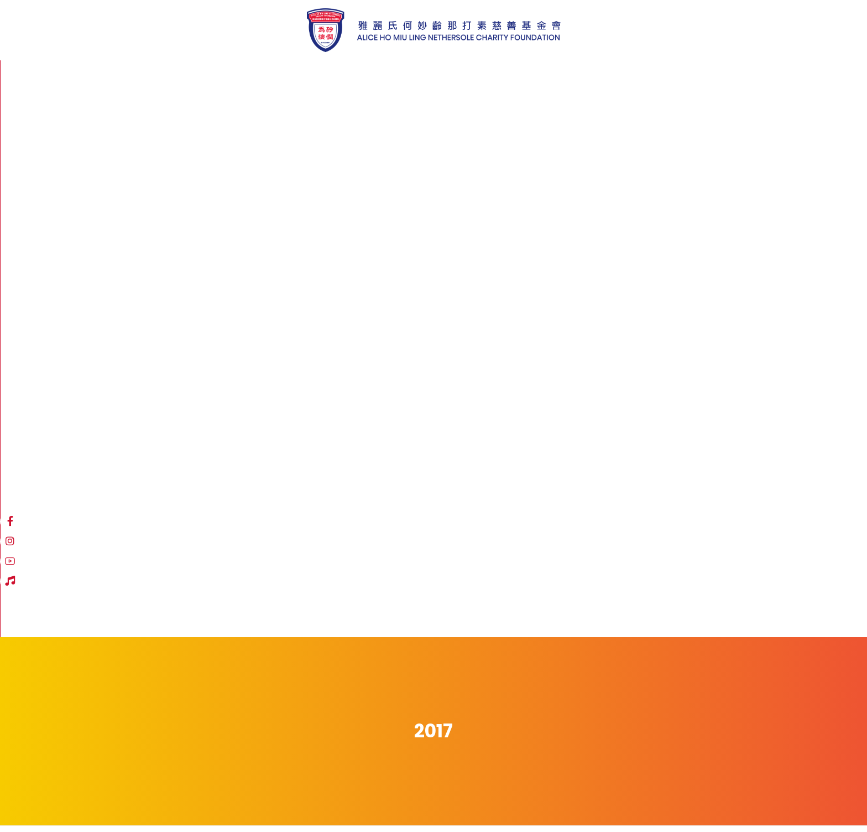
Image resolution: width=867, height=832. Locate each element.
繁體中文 (665, 77)
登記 (566, 737)
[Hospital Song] (629, 76)
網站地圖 (122, 799)
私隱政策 (213, 799)
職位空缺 (259, 799)
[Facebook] (569, 76)
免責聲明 (167, 799)
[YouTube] (609, 76)
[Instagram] (589, 76)
